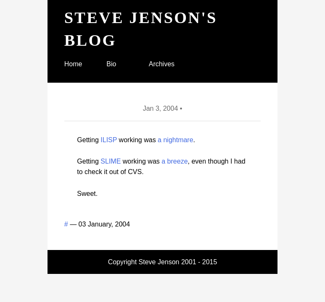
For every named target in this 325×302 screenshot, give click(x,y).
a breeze (174, 161)
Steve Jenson (159, 262)
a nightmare (175, 139)
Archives (161, 64)
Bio (111, 64)
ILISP (108, 139)
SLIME (110, 161)
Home (73, 64)
